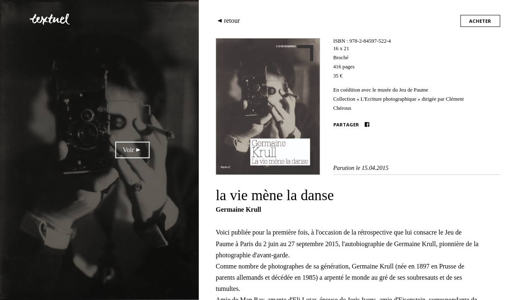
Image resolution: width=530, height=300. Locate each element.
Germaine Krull (238, 209)
